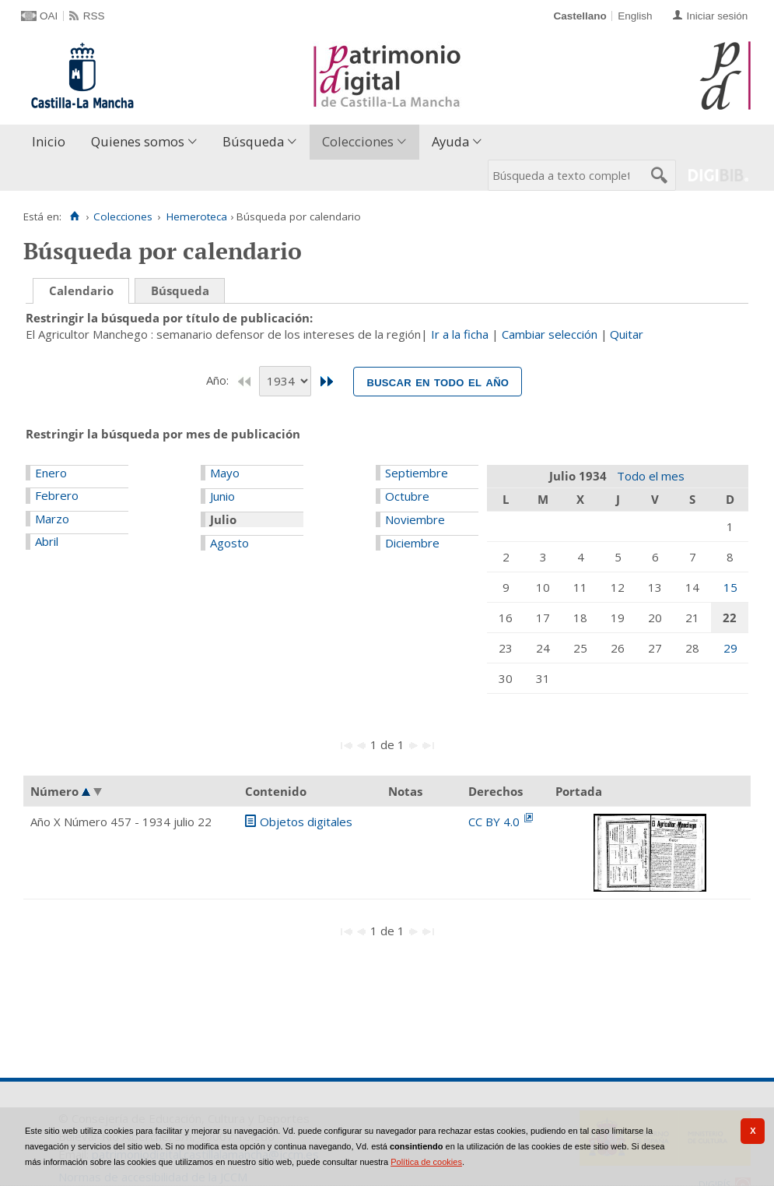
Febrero (57, 495)
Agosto (229, 543)
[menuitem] (52, 142)
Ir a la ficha (460, 334)
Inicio (48, 141)
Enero (51, 472)
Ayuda (450, 141)
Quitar (626, 334)
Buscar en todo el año (437, 381)
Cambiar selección (549, 334)
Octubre (407, 496)
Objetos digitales (306, 821)
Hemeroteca (196, 216)
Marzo (52, 518)
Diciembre (412, 543)
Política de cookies (426, 1162)
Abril (46, 541)
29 (730, 648)
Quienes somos (137, 141)
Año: (219, 380)
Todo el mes (651, 476)
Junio (222, 496)
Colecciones (358, 141)
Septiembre (416, 472)
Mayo (225, 472)
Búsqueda (253, 141)
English (635, 16)
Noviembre (415, 519)
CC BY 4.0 (495, 821)
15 (730, 587)
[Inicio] (74, 216)
